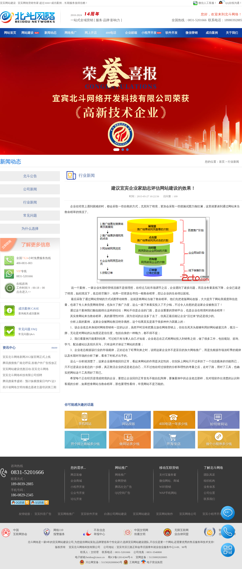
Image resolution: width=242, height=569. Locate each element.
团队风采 (209, 474)
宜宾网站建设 (141, 513)
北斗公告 (30, 176)
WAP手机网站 (168, 492)
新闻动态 (50, 32)
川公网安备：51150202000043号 (100, 562)
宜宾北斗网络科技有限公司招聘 (22, 375)
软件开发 (171, 32)
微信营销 (192, 32)
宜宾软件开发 (89, 513)
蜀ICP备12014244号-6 (120, 557)
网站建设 (30, 32)
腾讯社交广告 (123, 486)
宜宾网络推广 (66, 513)
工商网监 (131, 562)
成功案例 (212, 32)
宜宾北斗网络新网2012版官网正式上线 (27, 356)
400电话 (111, 32)
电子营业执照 (151, 562)
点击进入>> (23, 291)
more (54, 347)
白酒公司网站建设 (115, 513)
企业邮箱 (131, 32)
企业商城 (76, 480)
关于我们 (232, 32)
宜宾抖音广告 (42, 513)
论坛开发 (76, 499)
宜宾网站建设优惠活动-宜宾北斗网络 (26, 369)
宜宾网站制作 (164, 513)
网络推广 (71, 32)
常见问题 (30, 215)
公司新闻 (30, 189)
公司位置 (209, 492)
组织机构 (209, 480)
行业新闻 (30, 202)
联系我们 (209, 499)
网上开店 (91, 32)
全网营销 (120, 480)
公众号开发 (78, 492)
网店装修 (76, 474)
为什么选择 (30, 229)
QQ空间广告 (122, 492)
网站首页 (10, 32)
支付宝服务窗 (167, 474)
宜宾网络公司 (187, 513)
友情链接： (26, 513)
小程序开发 (151, 32)
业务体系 (209, 486)
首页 (222, 161)
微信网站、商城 (169, 480)
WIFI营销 (165, 486)
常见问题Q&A (26, 334)
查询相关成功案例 (28, 313)
